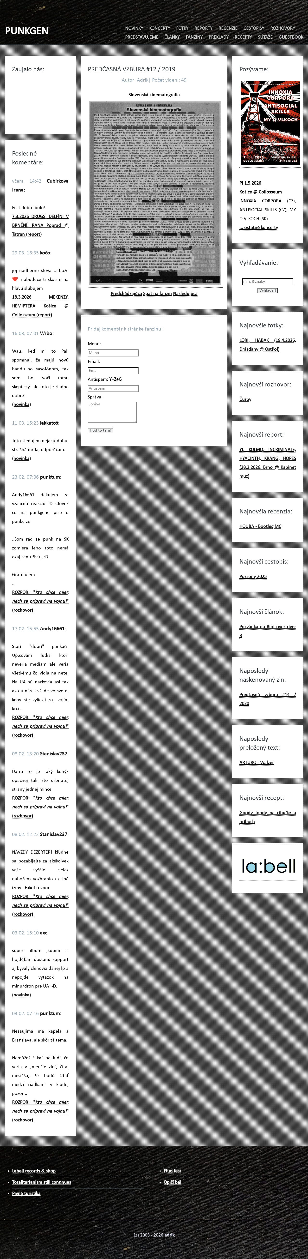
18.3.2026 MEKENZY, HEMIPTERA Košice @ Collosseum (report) (40, 306)
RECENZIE (227, 28)
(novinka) (21, 404)
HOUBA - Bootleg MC (260, 526)
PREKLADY (219, 37)
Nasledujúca (185, 293)
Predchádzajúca (126, 293)
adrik (169, 1235)
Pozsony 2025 (253, 576)
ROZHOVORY (282, 28)
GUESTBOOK (291, 37)
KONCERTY (159, 28)
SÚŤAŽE (265, 37)
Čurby (245, 399)
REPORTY (203, 28)
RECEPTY (243, 37)
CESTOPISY (254, 28)
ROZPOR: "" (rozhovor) (40, 601)
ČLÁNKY (172, 37)
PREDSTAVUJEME (141, 37)
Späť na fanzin (157, 293)
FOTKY (182, 28)
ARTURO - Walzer (256, 762)
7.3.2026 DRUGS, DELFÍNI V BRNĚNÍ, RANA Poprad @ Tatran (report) (40, 225)
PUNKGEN (26, 31)
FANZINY (194, 37)
